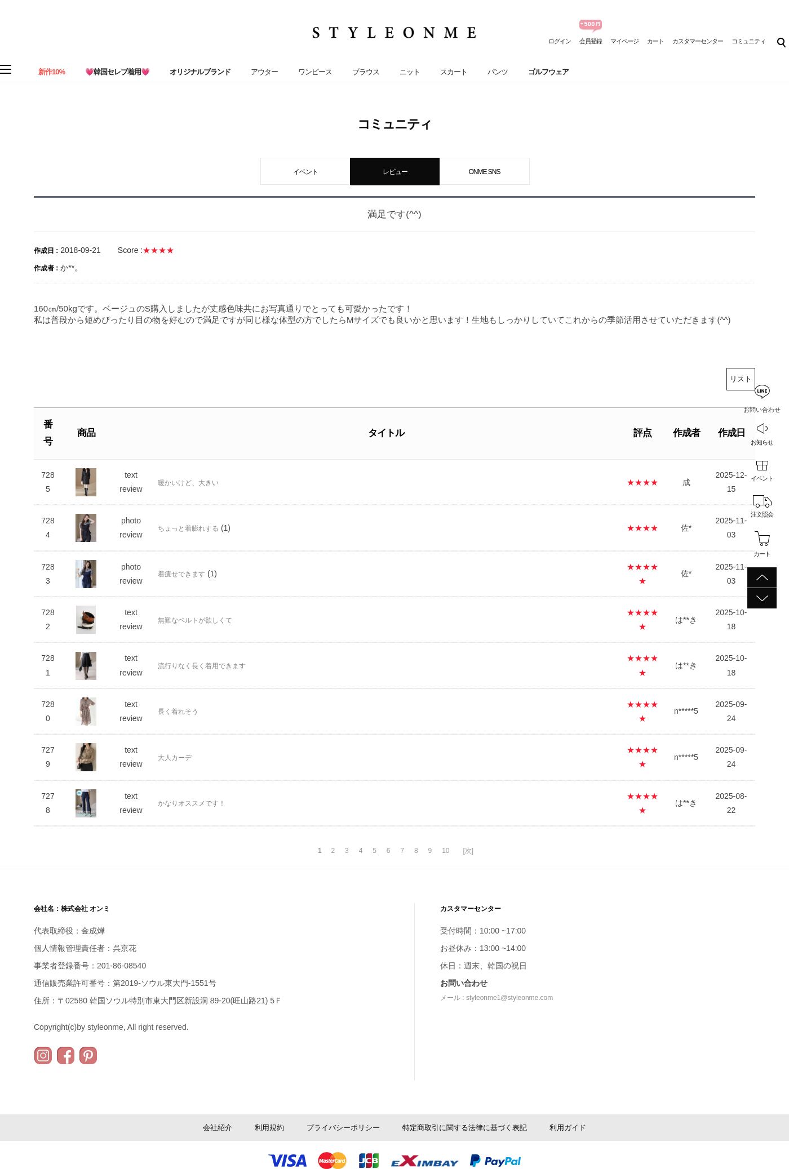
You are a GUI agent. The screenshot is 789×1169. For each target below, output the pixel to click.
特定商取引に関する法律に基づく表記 (464, 1127)
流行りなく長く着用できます (202, 666)
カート (655, 41)
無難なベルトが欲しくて (195, 620)
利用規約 (269, 1127)
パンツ (497, 72)
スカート (453, 72)
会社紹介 (217, 1127)
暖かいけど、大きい (188, 483)
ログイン (559, 41)
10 (445, 851)
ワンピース (315, 72)
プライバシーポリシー (343, 1127)
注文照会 (762, 514)
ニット (410, 72)
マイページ (624, 41)
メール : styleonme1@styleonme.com (496, 998)
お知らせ (762, 442)
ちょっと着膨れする (188, 528)
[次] (468, 851)
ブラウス (365, 72)
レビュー (395, 172)
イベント (762, 478)
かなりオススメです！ (191, 803)
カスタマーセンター (697, 41)
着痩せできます (181, 574)
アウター (264, 72)
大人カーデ (175, 758)
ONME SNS (484, 172)
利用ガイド (567, 1127)
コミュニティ (748, 41)
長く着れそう (178, 711)
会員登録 (590, 41)
